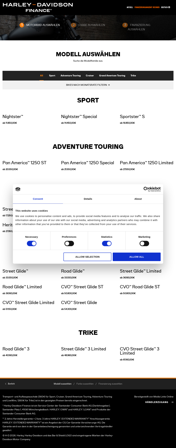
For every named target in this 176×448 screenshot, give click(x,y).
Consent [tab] (38, 198)
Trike (133, 76)
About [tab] (138, 198)
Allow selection (87, 256)
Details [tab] (88, 198)
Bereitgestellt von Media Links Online (153, 396)
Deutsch (165, 7)
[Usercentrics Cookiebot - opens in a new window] (146, 189)
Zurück (11, 384)
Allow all (136, 256)
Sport (52, 76)
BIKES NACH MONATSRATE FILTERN (86, 85)
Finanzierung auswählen (110, 384)
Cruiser (90, 76)
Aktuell (130, 7)
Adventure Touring (71, 76)
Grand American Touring (112, 76)
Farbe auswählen (85, 384)
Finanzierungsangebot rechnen (147, 7)
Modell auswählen (62, 384)
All (41, 76)
